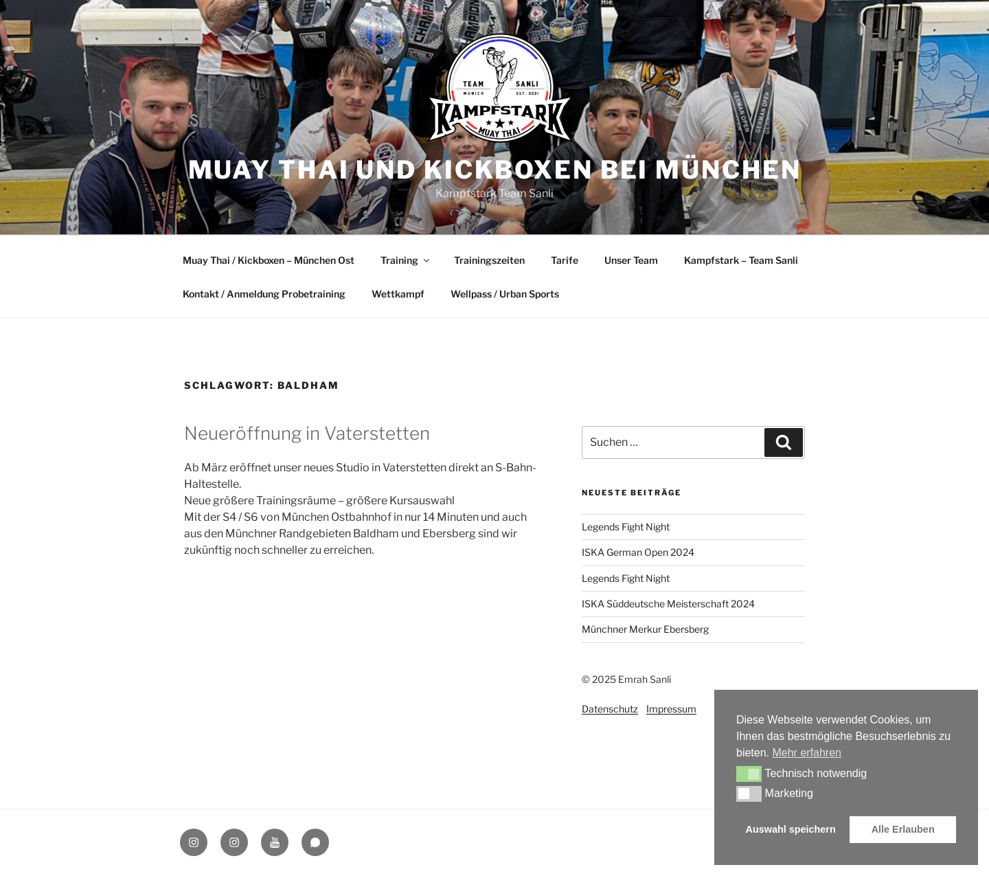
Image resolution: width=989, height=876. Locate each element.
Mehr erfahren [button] (806, 753)
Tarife (564, 260)
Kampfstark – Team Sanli (741, 260)
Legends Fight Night (626, 526)
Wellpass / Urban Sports (505, 294)
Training (405, 260)
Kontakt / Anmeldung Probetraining (264, 294)
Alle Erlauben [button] (903, 829)
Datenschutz (610, 709)
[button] (749, 773)
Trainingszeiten (489, 260)
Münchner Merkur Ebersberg (645, 629)
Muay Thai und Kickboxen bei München (495, 170)
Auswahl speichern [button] (791, 829)
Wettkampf (398, 294)
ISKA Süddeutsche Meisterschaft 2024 (668, 603)
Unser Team (631, 260)
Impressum (671, 709)
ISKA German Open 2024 (638, 552)
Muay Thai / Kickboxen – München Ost (268, 260)
